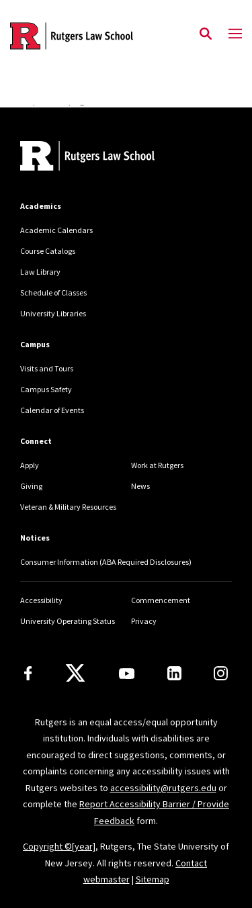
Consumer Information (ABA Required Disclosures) (106, 562)
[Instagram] (221, 673)
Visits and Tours (46, 368)
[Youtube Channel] (126, 673)
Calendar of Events (52, 410)
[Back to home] (111, 157)
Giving (31, 486)
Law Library (40, 272)
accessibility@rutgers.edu (163, 788)
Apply (29, 465)
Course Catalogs (47, 251)
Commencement (160, 600)
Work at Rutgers (157, 465)
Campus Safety (46, 389)
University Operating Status (67, 621)
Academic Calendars (56, 230)
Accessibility (41, 600)
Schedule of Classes (53, 292)
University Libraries (53, 313)
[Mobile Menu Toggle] (235, 34)
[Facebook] (28, 673)
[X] (75, 673)
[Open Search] (205, 34)
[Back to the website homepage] (71, 35)
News (140, 486)
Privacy (144, 621)
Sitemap (152, 879)
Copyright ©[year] (59, 846)
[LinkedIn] (174, 673)
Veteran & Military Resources (68, 507)
